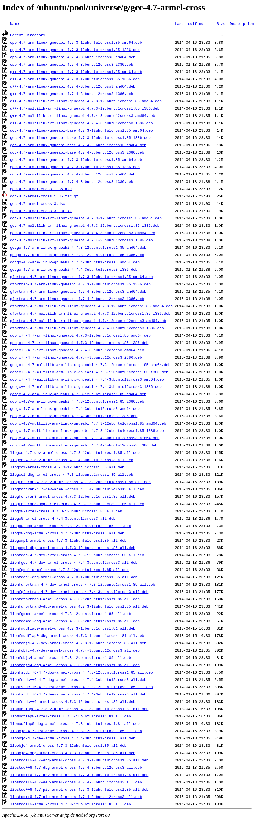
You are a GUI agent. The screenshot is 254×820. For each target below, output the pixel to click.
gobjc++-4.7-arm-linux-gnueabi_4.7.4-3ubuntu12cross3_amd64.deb (77, 349)
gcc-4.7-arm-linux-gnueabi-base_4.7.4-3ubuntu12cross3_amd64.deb (78, 144)
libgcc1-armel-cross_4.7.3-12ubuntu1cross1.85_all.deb (67, 467)
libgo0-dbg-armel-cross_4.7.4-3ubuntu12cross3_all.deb (67, 532)
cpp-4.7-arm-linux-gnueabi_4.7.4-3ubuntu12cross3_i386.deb (71, 64)
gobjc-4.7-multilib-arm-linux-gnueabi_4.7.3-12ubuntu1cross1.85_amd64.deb (88, 423)
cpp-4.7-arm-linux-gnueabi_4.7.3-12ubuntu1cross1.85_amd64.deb (76, 42)
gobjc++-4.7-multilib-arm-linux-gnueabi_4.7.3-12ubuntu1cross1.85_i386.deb (89, 371)
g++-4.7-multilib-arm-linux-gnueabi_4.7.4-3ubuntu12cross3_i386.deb (81, 122)
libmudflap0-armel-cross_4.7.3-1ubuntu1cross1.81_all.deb (70, 716)
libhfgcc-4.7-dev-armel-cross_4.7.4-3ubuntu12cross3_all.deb (73, 562)
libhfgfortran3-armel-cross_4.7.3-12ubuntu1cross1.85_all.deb (75, 598)
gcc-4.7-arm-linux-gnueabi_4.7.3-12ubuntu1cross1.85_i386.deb (75, 166)
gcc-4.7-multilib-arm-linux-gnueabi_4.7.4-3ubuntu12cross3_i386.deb (81, 240)
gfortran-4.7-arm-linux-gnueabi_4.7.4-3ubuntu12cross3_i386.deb (77, 298)
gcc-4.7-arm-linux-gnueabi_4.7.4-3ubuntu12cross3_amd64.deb (72, 174)
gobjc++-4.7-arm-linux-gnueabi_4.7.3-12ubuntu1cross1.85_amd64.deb (80, 335)
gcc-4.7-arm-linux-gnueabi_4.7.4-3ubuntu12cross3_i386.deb (71, 181)
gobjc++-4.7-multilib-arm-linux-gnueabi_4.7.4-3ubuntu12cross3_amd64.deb (87, 379)
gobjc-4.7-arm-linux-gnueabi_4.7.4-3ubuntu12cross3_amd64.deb (75, 408)
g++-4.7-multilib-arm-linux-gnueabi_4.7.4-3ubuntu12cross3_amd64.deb (82, 115)
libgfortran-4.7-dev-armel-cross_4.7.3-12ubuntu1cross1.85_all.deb (80, 481)
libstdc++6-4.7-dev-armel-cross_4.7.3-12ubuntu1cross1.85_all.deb (79, 774)
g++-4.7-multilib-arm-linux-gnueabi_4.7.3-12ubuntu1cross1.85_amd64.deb (86, 100)
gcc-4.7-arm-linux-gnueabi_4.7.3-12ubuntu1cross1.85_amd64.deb (76, 159)
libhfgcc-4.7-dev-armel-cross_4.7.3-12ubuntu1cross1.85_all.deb (77, 554)
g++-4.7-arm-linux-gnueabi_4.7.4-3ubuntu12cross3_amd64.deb (72, 86)
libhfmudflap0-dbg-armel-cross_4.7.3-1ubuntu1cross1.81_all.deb (77, 635)
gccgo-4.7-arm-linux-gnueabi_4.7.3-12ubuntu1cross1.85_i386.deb (77, 254)
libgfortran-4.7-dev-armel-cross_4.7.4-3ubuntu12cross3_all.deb (77, 489)
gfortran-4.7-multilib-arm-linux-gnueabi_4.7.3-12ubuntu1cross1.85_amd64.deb (91, 305)
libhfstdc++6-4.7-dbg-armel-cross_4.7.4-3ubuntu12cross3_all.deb (78, 679)
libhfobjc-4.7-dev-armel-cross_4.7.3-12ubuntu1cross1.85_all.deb (78, 642)
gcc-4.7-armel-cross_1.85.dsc (41, 188)
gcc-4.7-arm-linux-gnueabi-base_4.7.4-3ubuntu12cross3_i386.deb (77, 152)
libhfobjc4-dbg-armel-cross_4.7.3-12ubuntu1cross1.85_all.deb (75, 664)
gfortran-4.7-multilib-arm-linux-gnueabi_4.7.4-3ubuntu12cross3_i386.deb (87, 327)
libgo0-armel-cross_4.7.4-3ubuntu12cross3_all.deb (62, 518)
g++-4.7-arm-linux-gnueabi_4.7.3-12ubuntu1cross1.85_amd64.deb (76, 71)
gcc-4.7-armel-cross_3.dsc (37, 203)
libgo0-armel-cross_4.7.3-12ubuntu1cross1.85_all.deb (66, 511)
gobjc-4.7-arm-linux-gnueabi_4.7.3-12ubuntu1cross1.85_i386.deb (77, 401)
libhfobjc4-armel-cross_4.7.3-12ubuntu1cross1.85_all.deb (70, 657)
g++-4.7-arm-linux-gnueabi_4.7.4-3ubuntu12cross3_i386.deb (71, 93)
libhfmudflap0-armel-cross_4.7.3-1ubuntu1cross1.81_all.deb (72, 628)
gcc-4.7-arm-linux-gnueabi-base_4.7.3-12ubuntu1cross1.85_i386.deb (80, 137)
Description (242, 23)
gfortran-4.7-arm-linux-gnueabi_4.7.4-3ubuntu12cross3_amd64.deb (78, 291)
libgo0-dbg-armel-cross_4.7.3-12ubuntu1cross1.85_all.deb (70, 525)
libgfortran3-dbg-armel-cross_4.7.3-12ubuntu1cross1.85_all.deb (77, 503)
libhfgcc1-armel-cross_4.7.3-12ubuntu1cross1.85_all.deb (69, 569)
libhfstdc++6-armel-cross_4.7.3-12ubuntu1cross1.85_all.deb (72, 701)
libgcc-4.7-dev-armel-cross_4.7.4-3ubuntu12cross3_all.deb (71, 459)
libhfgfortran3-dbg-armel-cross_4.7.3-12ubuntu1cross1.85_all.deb (79, 606)
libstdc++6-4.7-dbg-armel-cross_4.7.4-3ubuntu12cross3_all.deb (76, 767)
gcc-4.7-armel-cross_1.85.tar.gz (44, 196)
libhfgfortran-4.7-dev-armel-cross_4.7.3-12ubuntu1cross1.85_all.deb (82, 584)
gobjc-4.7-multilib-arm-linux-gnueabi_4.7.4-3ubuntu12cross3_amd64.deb (84, 437)
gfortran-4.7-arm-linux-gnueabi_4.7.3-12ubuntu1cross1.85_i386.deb (80, 283)
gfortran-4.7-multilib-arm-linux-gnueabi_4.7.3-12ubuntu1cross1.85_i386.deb (90, 313)
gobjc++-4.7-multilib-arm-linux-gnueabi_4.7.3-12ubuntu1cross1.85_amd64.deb (90, 364)
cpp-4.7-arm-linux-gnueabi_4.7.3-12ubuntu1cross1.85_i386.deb (75, 49)
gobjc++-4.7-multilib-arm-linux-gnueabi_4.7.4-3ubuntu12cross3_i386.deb (86, 386)
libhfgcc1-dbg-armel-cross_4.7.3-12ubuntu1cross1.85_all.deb (73, 576)
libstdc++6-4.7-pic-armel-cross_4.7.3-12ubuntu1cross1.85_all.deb (79, 789)
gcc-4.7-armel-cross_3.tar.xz (41, 210)
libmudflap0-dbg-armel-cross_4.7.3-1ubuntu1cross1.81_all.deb (75, 723)
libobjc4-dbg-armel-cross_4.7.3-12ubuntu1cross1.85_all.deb (72, 752)
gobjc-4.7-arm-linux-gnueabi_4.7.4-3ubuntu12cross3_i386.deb (73, 415)
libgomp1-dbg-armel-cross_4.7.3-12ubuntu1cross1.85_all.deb (72, 547)
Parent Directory (27, 34)
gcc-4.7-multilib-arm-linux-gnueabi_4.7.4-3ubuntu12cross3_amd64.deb (82, 232)
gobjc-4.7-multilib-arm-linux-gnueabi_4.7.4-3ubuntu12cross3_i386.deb (83, 445)
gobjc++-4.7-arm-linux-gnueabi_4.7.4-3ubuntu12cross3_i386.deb (76, 357)
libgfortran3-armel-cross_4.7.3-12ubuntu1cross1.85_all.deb (72, 496)
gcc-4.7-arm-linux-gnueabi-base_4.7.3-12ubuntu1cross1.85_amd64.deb (81, 130)
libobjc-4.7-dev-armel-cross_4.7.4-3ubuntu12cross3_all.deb (72, 738)
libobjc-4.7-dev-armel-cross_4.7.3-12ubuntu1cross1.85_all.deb (76, 730)
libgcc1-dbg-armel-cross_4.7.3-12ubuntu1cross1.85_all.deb (71, 474)
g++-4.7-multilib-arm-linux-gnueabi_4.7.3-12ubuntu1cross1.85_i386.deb (84, 108)
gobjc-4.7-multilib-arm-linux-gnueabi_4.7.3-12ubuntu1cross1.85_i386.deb (87, 430)
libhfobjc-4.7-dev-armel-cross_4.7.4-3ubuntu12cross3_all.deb (75, 650)
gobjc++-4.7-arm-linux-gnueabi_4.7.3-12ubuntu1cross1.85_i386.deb (79, 342)
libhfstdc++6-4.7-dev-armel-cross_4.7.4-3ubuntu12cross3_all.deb (78, 694)
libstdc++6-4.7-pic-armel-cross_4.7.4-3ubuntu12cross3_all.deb (76, 796)
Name (14, 23)
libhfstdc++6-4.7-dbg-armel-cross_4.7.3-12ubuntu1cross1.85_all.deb (81, 672)
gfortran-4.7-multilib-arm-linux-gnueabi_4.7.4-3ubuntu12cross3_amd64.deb (88, 320)
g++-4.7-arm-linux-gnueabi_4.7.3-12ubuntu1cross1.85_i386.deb (75, 78)
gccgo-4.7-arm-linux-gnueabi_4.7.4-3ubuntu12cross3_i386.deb (73, 269)
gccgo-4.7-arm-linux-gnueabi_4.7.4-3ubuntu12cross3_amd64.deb (75, 262)
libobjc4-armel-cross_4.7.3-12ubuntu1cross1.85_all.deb (68, 745)
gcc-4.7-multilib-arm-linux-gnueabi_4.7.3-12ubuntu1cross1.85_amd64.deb (86, 218)
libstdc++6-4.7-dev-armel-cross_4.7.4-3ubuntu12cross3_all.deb (76, 782)
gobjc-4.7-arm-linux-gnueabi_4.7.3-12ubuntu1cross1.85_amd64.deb (78, 393)
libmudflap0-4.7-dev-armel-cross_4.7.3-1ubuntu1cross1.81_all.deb (79, 708)
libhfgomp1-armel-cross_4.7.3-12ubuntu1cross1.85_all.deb (70, 613)
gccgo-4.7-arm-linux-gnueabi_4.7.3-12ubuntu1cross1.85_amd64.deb (78, 247)
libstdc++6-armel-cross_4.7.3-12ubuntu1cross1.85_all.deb (70, 803)
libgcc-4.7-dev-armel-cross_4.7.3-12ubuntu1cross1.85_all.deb (75, 452)
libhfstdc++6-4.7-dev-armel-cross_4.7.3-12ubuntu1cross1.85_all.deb (81, 686)
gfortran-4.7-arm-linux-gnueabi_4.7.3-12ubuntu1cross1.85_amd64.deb (81, 276)
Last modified (189, 23)
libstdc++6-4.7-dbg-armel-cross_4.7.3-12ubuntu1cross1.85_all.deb (79, 760)
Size (221, 23)
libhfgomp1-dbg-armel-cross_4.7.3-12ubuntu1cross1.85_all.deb (75, 620)
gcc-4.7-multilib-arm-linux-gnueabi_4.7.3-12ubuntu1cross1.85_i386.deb (84, 225)
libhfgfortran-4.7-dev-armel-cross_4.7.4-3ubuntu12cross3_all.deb (79, 591)
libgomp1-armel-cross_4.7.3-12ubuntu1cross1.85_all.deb (68, 540)
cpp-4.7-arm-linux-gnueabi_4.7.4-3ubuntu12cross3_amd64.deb (72, 56)
